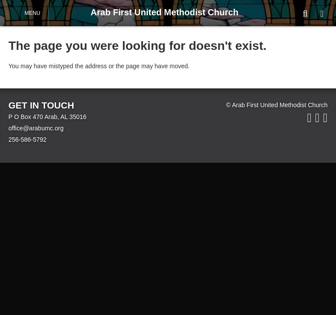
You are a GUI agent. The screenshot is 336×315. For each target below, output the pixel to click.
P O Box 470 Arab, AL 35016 (47, 116)
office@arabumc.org (35, 128)
